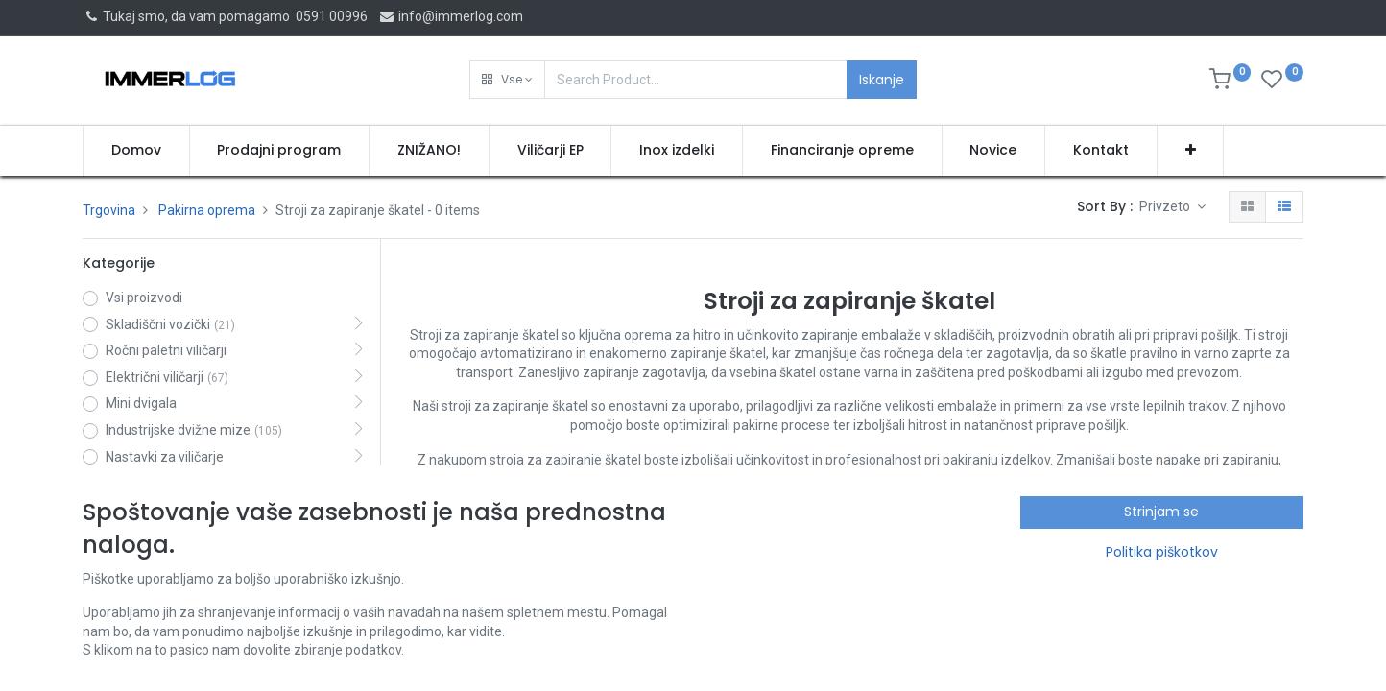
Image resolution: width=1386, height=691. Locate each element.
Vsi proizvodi (144, 297)
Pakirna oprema (206, 210)
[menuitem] (136, 151)
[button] (507, 79)
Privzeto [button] (1166, 206)
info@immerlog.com (450, 16)
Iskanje (881, 79)
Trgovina (109, 210)
